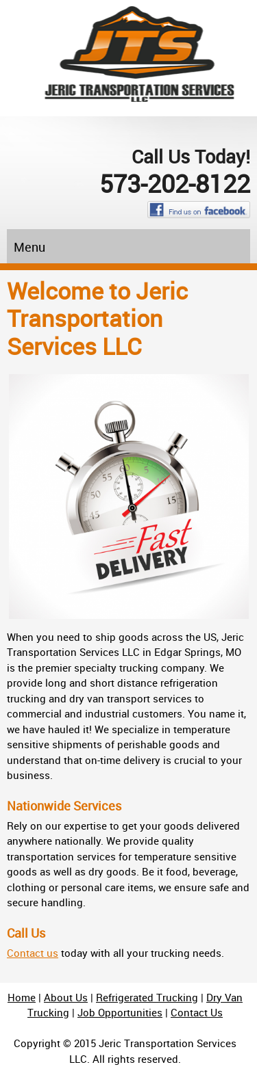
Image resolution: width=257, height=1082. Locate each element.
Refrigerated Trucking (147, 997)
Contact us (32, 953)
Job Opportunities (119, 1012)
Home (22, 997)
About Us (66, 997)
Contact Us (197, 1012)
